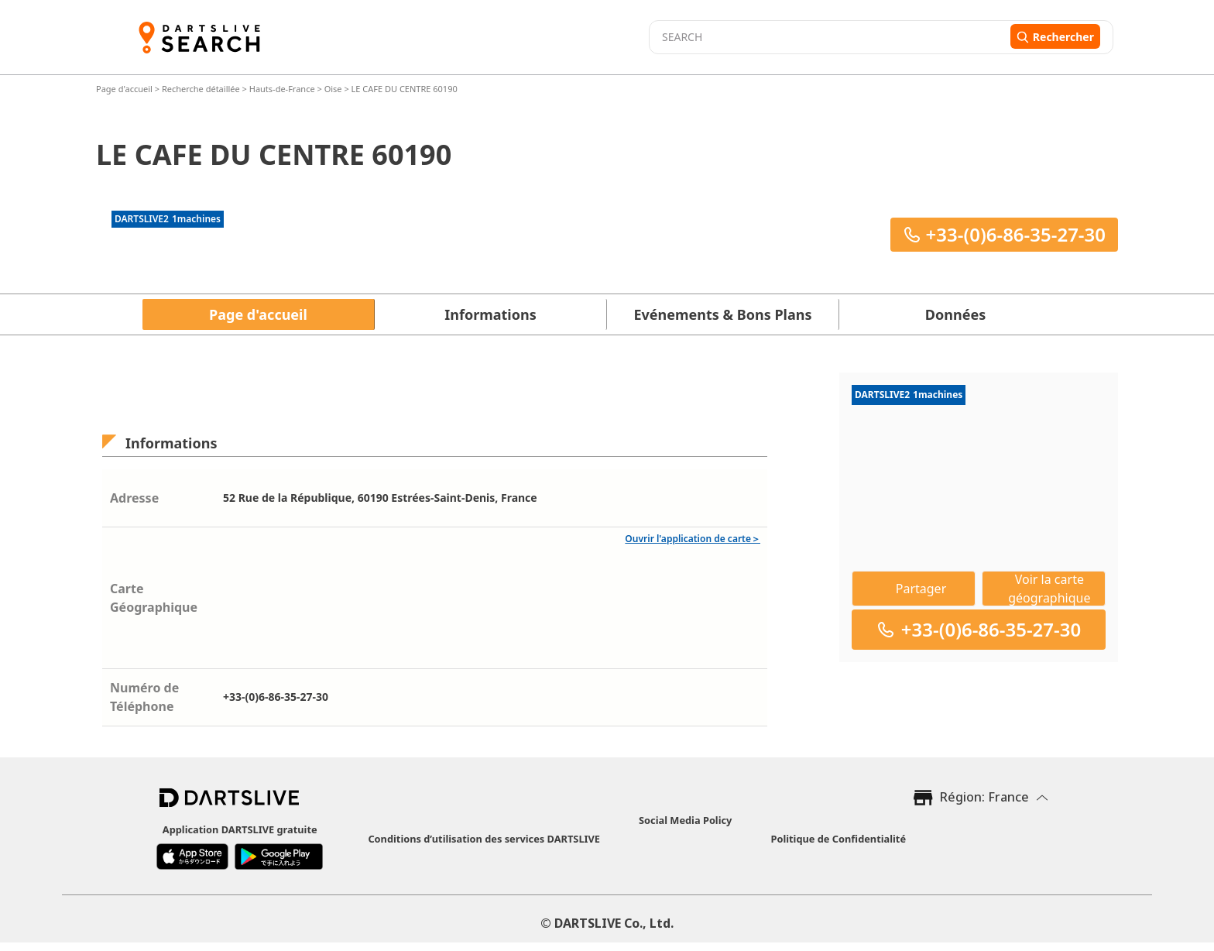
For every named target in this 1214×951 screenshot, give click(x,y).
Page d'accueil (125, 88)
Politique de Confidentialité (838, 839)
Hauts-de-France (282, 88)
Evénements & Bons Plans (723, 314)
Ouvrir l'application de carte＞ (692, 538)
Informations (490, 314)
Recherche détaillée (202, 88)
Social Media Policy (685, 820)
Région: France (984, 796)
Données (955, 314)
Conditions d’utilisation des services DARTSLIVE (484, 839)
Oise (333, 88)
